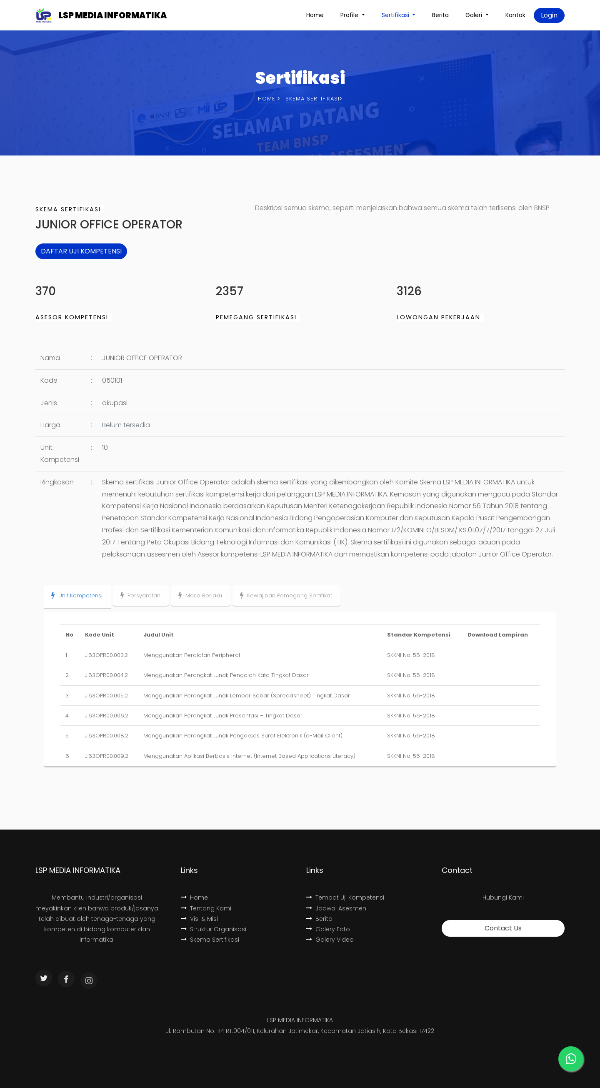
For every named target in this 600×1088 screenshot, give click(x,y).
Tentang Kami (206, 908)
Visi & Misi (199, 919)
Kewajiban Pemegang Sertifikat (286, 595)
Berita (440, 15)
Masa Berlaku (200, 595)
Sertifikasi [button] (396, 15)
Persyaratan (140, 595)
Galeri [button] (474, 15)
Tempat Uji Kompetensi (345, 897)
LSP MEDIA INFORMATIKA (113, 15)
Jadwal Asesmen (336, 908)
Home (315, 15)
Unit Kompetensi (76, 595)
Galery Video (330, 939)
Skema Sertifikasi (210, 939)
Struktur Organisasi (213, 929)
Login (549, 15)
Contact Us (503, 928)
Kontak (515, 15)
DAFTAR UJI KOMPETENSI (81, 251)
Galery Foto (328, 929)
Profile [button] (350, 15)
